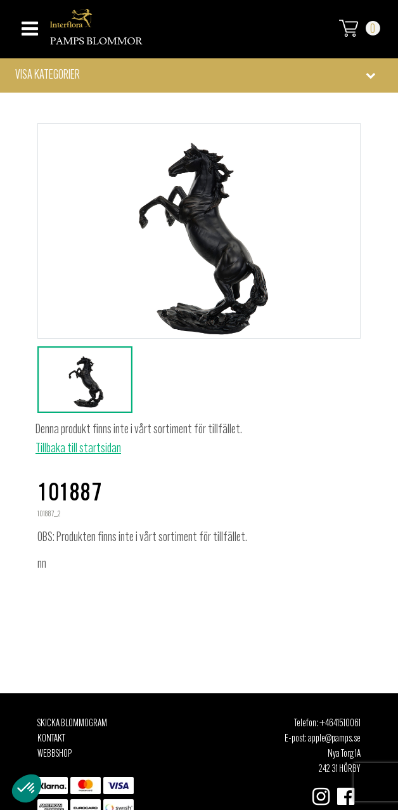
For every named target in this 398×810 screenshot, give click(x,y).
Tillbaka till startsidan (78, 449)
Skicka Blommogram (72, 724)
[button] (199, 75)
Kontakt (51, 739)
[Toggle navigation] (28, 25)
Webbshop (54, 754)
